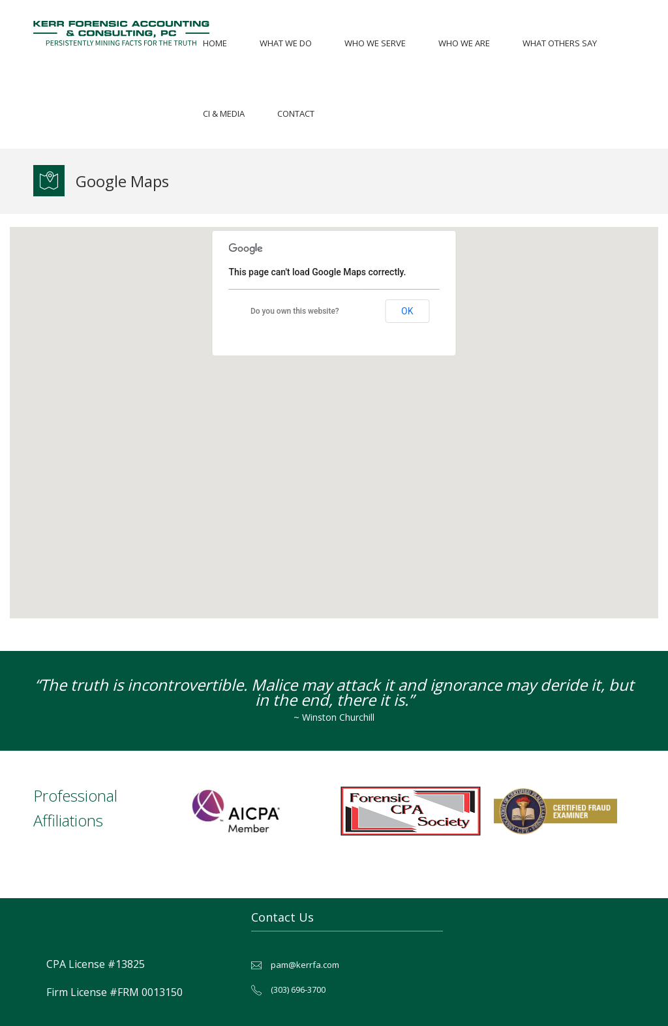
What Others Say (560, 43)
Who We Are (464, 43)
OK (407, 311)
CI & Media (224, 113)
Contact (295, 113)
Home (215, 43)
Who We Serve (375, 43)
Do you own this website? (294, 311)
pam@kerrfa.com (305, 965)
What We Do (286, 43)
